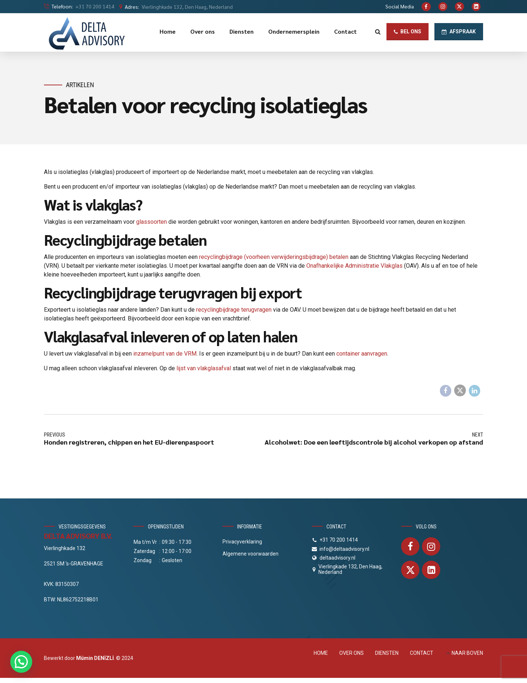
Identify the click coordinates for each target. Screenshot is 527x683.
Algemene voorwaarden (251, 554)
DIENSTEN (387, 653)
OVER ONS (351, 653)
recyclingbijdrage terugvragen (234, 309)
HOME (321, 653)
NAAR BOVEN (467, 653)
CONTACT (421, 653)
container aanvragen (361, 353)
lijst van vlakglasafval (203, 368)
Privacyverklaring (242, 542)
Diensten (241, 31)
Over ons (202, 31)
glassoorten (151, 221)
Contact (345, 31)
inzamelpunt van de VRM (165, 353)
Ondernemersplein (293, 31)
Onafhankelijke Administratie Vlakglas (354, 265)
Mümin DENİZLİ (95, 658)
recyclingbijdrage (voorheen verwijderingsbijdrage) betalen (273, 256)
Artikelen (80, 85)
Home (168, 31)
